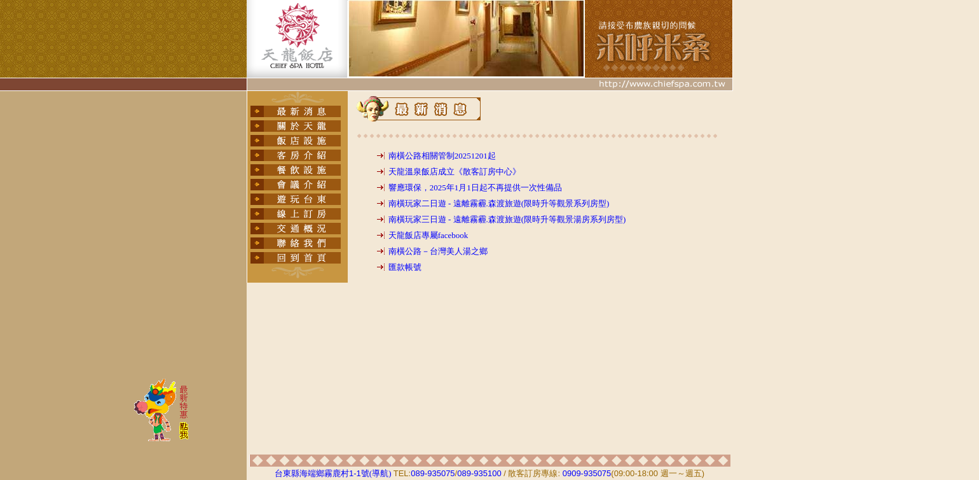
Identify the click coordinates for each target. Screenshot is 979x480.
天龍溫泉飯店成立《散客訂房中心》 (454, 171)
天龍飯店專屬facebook (428, 235)
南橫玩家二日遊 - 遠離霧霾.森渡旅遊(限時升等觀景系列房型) (499, 203)
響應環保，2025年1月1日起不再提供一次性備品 (475, 187)
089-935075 (433, 473)
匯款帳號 (404, 267)
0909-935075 (587, 473)
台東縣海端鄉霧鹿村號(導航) (333, 473)
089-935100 (479, 473)
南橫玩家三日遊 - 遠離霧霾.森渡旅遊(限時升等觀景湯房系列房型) (507, 219)
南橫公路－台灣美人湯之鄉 (438, 251)
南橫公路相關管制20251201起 (442, 155)
